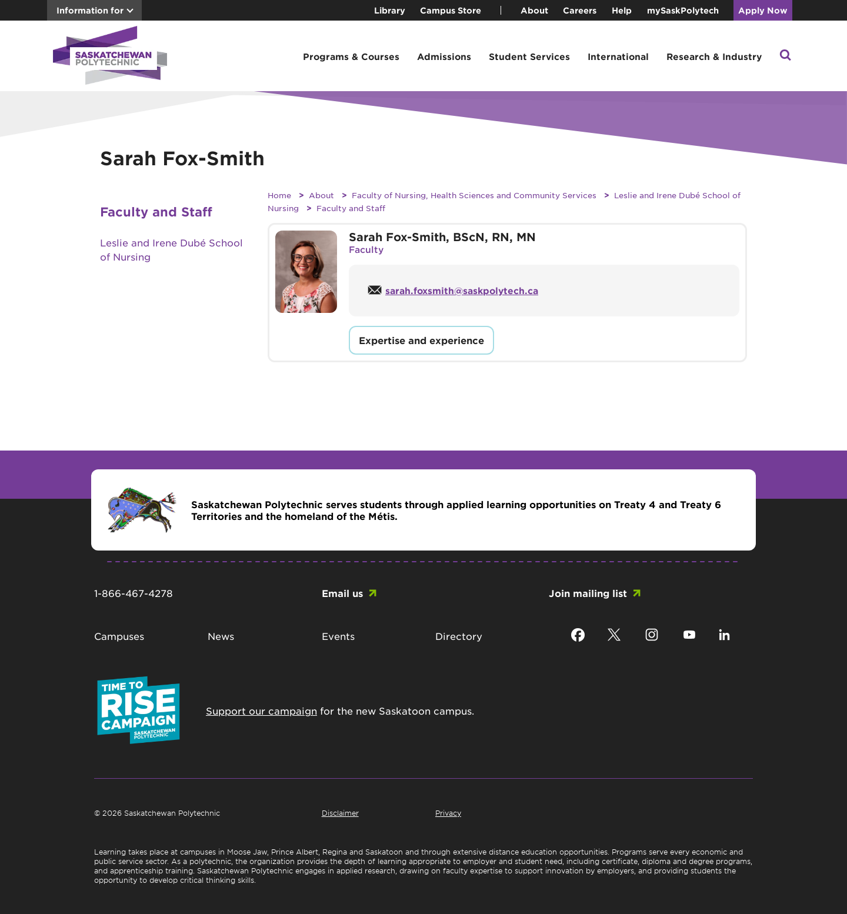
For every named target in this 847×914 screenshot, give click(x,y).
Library (389, 10)
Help (622, 10)
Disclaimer (340, 813)
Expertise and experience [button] (421, 340)
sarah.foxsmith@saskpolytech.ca (461, 290)
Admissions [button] (444, 56)
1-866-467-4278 (133, 593)
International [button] (618, 56)
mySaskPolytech (683, 10)
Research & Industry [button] (714, 56)
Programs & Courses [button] (351, 56)
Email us (342, 593)
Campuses (119, 636)
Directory (458, 636)
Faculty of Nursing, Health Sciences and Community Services (474, 195)
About (534, 10)
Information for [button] (90, 10)
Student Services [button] (529, 56)
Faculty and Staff (350, 208)
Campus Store (450, 10)
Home (279, 195)
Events (338, 636)
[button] (785, 56)
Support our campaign (261, 710)
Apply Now (763, 10)
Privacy (448, 813)
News (221, 636)
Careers (579, 10)
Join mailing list (588, 593)
